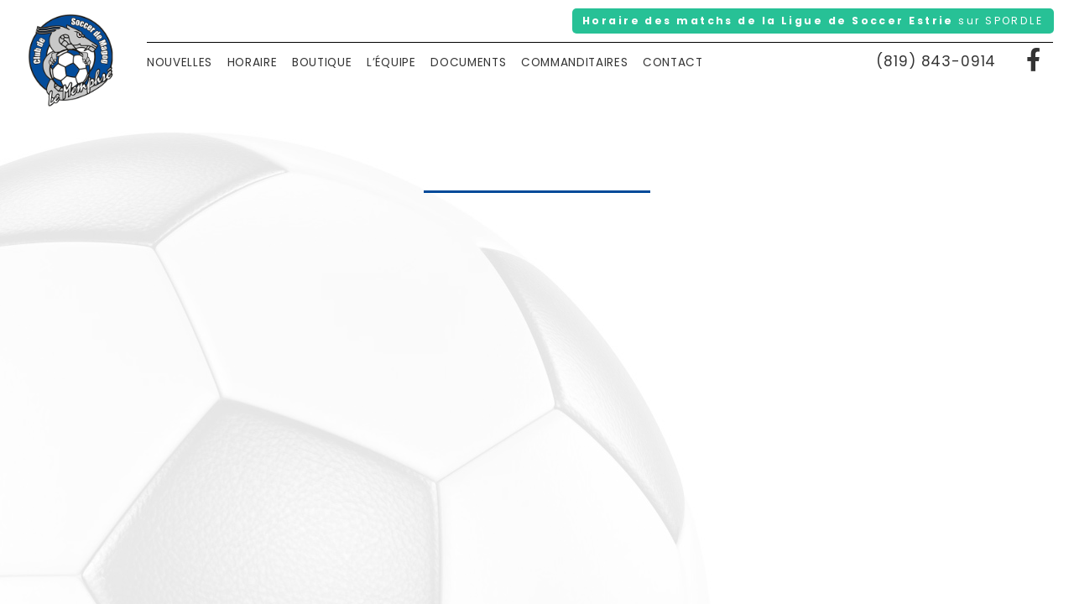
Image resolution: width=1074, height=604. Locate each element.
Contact (673, 62)
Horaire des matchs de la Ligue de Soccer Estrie (812, 20)
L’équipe (391, 62)
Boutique (322, 62)
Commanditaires (574, 62)
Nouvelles (179, 62)
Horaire (252, 62)
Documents (468, 62)
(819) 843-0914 (936, 61)
